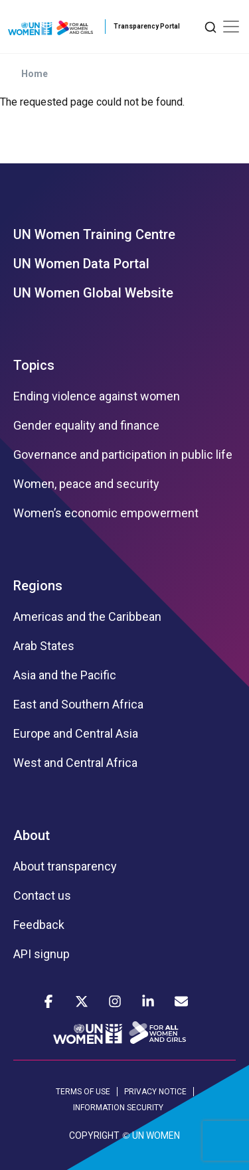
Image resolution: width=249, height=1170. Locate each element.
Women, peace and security (86, 484)
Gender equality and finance (86, 425)
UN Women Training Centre (94, 234)
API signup (41, 954)
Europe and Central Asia (75, 733)
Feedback (38, 925)
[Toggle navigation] (231, 27)
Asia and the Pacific (64, 675)
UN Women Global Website (93, 292)
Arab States (43, 646)
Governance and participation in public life (122, 455)
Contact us (42, 895)
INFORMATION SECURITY (118, 1107)
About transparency (65, 866)
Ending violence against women (96, 396)
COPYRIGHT (94, 1135)
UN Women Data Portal (81, 263)
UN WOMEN (156, 1135)
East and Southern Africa (78, 704)
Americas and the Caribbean (87, 617)
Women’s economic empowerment (106, 513)
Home (34, 73)
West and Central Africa (75, 763)
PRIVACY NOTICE (155, 1091)
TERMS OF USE (83, 1091)
